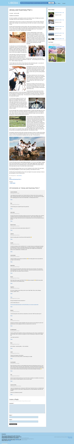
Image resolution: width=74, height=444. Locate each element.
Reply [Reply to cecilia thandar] (11, 261)
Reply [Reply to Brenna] (11, 283)
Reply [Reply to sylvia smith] (11, 221)
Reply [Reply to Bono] (11, 348)
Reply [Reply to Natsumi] (11, 315)
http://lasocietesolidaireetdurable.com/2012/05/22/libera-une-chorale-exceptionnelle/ (24, 304)
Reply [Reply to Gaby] (11, 306)
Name (10, 415)
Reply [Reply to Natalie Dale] (11, 273)
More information (44, 2)
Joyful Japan (12, 183)
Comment (11, 403)
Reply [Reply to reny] (11, 381)
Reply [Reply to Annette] (11, 251)
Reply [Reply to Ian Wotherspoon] (11, 339)
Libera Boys (20, 175)
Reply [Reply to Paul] (11, 208)
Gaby (11, 297)
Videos (59, 3)
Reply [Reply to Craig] (11, 325)
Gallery (55, 3)
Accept (51, 2)
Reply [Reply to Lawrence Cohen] (11, 394)
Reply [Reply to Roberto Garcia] (11, 230)
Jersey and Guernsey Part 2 (15, 179)
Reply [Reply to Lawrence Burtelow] (11, 199)
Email (10, 419)
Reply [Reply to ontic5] (11, 358)
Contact (63, 3)
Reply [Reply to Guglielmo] (11, 293)
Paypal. (9, 440)
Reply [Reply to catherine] (11, 239)
